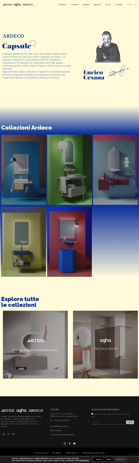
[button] (136, 5)
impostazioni (13, 461)
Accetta (93, 459)
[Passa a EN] (4, 434)
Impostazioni (122, 459)
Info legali (58, 452)
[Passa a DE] (13, 434)
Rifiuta (106, 459)
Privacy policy (43, 452)
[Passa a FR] (8, 434)
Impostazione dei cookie (91, 452)
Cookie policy (71, 452)
